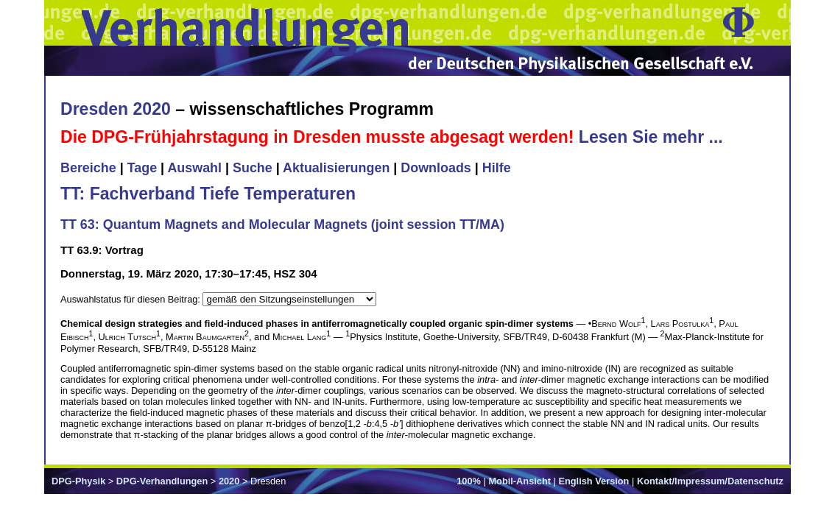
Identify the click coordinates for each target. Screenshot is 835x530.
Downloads (436, 167)
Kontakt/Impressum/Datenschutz (710, 481)
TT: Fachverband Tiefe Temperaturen (208, 193)
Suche (252, 167)
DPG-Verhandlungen (162, 481)
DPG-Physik (78, 481)
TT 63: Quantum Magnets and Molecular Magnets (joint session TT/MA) (282, 224)
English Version (593, 481)
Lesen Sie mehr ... (651, 136)
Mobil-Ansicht (519, 481)
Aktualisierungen (336, 167)
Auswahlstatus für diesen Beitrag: (131, 299)
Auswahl (194, 167)
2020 (229, 481)
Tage (142, 167)
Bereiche (88, 167)
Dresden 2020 (115, 109)
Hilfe (496, 167)
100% (469, 481)
